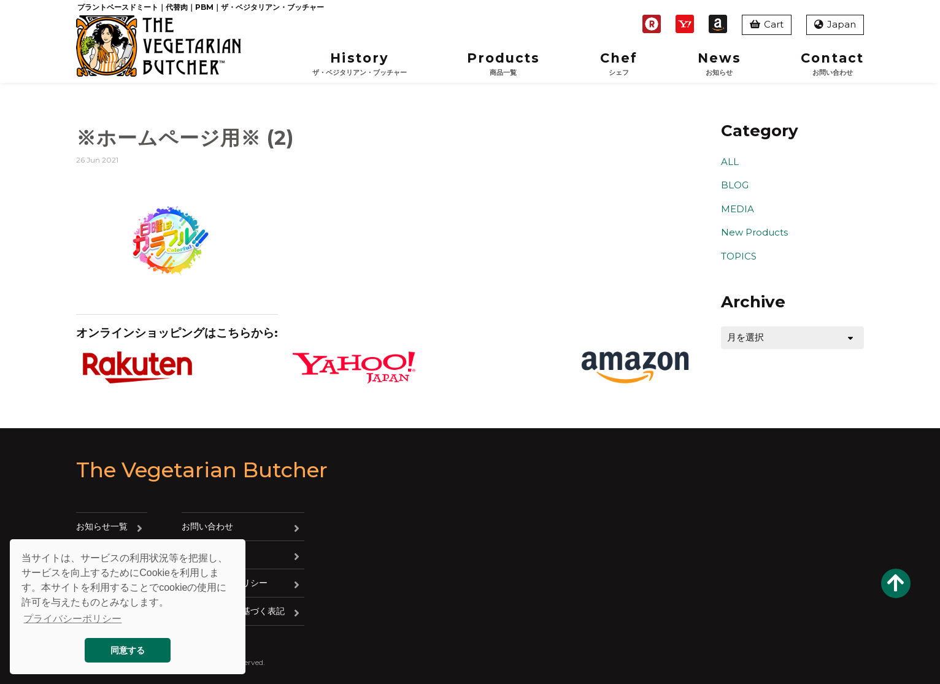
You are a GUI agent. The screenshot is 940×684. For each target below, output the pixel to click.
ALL (730, 161)
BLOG (735, 185)
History (359, 64)
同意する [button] (127, 650)
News (719, 64)
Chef (619, 64)
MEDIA (737, 209)
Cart (767, 24)
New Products (754, 232)
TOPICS (739, 256)
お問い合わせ (207, 526)
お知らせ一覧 (102, 526)
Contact (832, 64)
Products (504, 64)
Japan (835, 24)
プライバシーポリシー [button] (72, 618)
